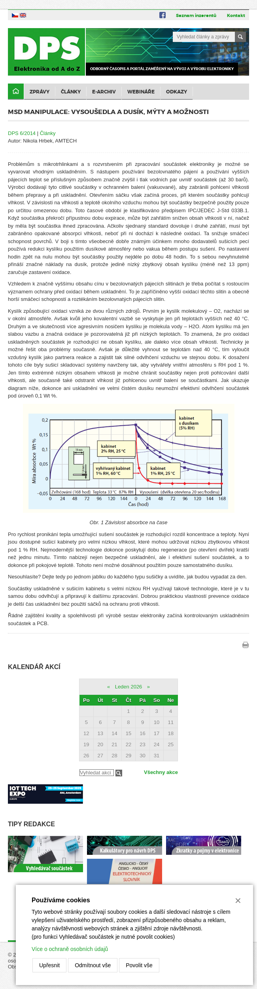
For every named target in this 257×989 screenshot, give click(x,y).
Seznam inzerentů (196, 15)
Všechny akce (161, 772)
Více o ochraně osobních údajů (70, 949)
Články (71, 92)
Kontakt (236, 15)
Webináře (141, 92)
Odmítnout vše (93, 965)
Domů (16, 92)
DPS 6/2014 (22, 133)
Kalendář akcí (34, 667)
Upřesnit (49, 965)
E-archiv (104, 92)
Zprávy (39, 92)
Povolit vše (139, 965)
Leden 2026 (128, 687)
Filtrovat (118, 773)
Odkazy (176, 92)
